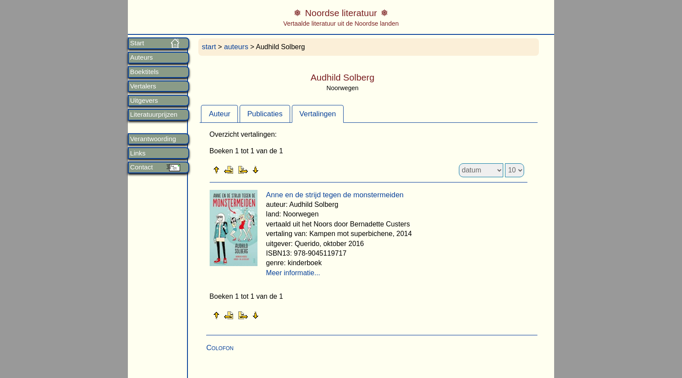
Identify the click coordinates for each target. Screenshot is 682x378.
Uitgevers (144, 100)
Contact (141, 167)
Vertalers (143, 86)
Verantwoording (153, 138)
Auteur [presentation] (219, 114)
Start (137, 43)
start (209, 47)
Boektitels (144, 71)
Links (137, 153)
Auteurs (141, 57)
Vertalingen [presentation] (317, 114)
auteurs (236, 47)
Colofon (220, 348)
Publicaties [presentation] (264, 114)
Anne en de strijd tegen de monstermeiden (335, 195)
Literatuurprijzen (153, 114)
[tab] (219, 113)
